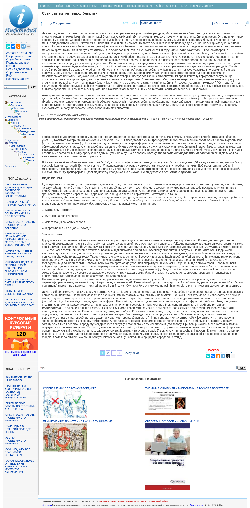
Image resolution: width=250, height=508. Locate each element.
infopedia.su (47, 505)
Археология (15, 102)
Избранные (62, 5)
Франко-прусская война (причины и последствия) (18, 213)
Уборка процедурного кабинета (15, 440)
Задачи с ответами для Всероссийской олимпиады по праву (20, 302)
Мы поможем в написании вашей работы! (151, 501)
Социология (18, 145)
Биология (16, 105)
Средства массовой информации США (172, 421)
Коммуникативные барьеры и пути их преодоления (18, 253)
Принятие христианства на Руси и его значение (77, 421)
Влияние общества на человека (19, 379)
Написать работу (17, 78)
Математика (24, 128)
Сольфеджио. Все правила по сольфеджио (17, 452)
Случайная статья (18, 59)
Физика (21, 151)
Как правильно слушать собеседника (69, 388)
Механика (29, 134)
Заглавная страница (19, 52)
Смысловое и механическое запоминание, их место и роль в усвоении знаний (17, 239)
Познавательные (112, 5)
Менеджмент (27, 131)
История (13, 119)
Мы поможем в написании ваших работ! (20, 353)
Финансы (28, 157)
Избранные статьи (18, 56)
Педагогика (11, 140)
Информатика (13, 117)
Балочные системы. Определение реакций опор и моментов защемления (19, 466)
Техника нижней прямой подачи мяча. (20, 203)
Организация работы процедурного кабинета (20, 224)
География (23, 111)
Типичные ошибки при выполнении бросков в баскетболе (187, 388)
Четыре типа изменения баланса (19, 292)
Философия (27, 154)
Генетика (19, 108)
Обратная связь (16, 72)
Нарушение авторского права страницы (116, 501)
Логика (15, 122)
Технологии (20, 148)
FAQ (9, 75)
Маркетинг (20, 125)
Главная (45, 5)
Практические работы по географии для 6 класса (20, 406)
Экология (10, 166)
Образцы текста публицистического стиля (19, 282)
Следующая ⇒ (151, 22)
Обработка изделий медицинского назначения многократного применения (19, 268)
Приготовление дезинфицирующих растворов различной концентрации (18, 190)
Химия (30, 160)
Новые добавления (19, 69)
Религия (12, 143)
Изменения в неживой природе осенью (18, 429)
